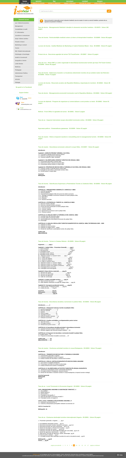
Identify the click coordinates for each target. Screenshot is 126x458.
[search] (72, 11)
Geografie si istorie (20, 60)
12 (82, 445)
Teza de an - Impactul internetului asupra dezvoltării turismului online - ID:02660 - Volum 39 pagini (70, 120)
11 (79, 445)
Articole (17, 79)
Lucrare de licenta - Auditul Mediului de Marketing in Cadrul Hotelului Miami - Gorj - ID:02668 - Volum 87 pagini (75, 46)
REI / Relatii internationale (22, 51)
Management (19, 26)
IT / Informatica (19, 32)
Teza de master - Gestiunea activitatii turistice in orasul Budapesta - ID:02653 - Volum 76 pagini (69, 348)
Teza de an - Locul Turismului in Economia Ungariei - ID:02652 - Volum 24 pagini (64, 386)
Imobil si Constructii (21, 57)
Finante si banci (19, 41)
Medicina (17, 66)
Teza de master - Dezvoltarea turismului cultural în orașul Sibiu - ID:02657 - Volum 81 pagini (68, 147)
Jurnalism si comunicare (22, 35)
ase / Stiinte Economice (22, 23)
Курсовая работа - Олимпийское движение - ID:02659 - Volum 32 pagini (62, 128)
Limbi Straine (19, 63)
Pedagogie (18, 70)
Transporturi (18, 76)
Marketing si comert (21, 45)
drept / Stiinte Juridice (21, 38)
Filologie (17, 82)
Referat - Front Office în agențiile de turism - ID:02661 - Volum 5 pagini (61, 111)
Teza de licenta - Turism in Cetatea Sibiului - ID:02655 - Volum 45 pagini (61, 241)
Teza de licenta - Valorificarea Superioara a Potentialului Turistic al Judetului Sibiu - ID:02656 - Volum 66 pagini (75, 183)
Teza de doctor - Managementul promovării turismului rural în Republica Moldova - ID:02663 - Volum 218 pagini (75, 93)
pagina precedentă (56, 445)
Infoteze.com (36, 454)
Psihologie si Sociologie (22, 54)
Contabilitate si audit (21, 29)
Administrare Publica (21, 73)
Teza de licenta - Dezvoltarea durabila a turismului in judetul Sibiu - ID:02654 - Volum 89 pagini (69, 302)
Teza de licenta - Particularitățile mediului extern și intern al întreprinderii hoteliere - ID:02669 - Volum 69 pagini (75, 37)
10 (76, 445)
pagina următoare (95, 445)
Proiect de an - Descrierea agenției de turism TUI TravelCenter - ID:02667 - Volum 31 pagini (68, 54)
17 (88, 445)
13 (85, 445)
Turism (17, 48)
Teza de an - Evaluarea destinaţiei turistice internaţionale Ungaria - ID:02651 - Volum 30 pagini (69, 417)
